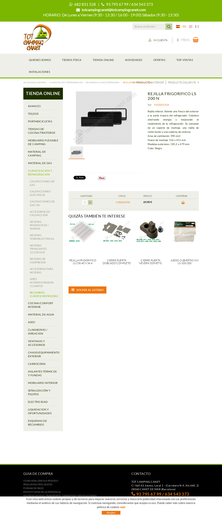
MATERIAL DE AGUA (41, 314)
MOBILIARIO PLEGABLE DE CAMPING (43, 142)
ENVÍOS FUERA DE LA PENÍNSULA (42, 492)
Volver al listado (87, 289)
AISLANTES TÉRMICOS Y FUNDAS (42, 373)
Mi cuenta (157, 40)
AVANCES (34, 106)
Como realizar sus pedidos (40, 481)
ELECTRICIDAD (38, 401)
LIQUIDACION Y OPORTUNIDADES (40, 411)
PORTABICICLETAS (40, 121)
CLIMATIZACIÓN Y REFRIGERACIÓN (66, 82)
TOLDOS (33, 113)
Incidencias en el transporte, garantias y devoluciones (60, 495)
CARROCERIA (37, 363)
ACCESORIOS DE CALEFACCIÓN (40, 213)
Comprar (183, 202)
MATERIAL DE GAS (40, 163)
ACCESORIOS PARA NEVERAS (41, 271)
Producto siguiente (183, 82)
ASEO (31, 322)
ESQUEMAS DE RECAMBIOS (37, 422)
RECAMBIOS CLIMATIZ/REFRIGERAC (103, 82)
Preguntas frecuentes (37, 484)
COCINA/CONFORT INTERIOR (40, 305)
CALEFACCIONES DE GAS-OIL (42, 203)
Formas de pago (33, 488)
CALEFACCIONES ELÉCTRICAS (40, 193)
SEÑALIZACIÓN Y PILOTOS (39, 392)
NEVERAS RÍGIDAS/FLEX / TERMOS (39, 225)
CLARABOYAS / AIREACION (37, 331)
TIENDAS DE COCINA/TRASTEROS (41, 131)
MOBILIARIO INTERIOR (43, 382)
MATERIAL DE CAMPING (37, 153)
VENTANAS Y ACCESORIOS (36, 343)
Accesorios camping (34, 82)
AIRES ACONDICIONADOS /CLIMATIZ (42, 282)
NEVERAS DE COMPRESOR (38, 261)
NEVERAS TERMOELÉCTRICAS (42, 237)
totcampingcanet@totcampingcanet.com (114, 10)
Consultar (123, 202)
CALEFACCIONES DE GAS (42, 183)
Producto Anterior (148, 82)
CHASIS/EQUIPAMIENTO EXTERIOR (43, 354)
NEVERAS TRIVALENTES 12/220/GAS (38, 249)
